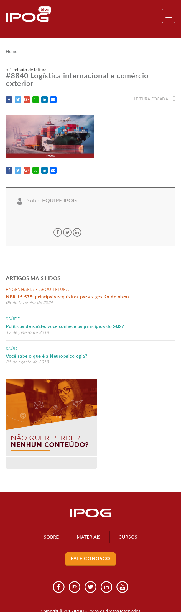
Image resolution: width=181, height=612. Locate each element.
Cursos (128, 537)
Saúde (13, 318)
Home (11, 52)
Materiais (89, 537)
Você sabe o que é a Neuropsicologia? (46, 356)
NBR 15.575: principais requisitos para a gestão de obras (69, 296)
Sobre (51, 537)
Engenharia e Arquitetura (37, 289)
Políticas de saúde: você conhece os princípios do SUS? (65, 326)
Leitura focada (154, 98)
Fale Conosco (90, 558)
